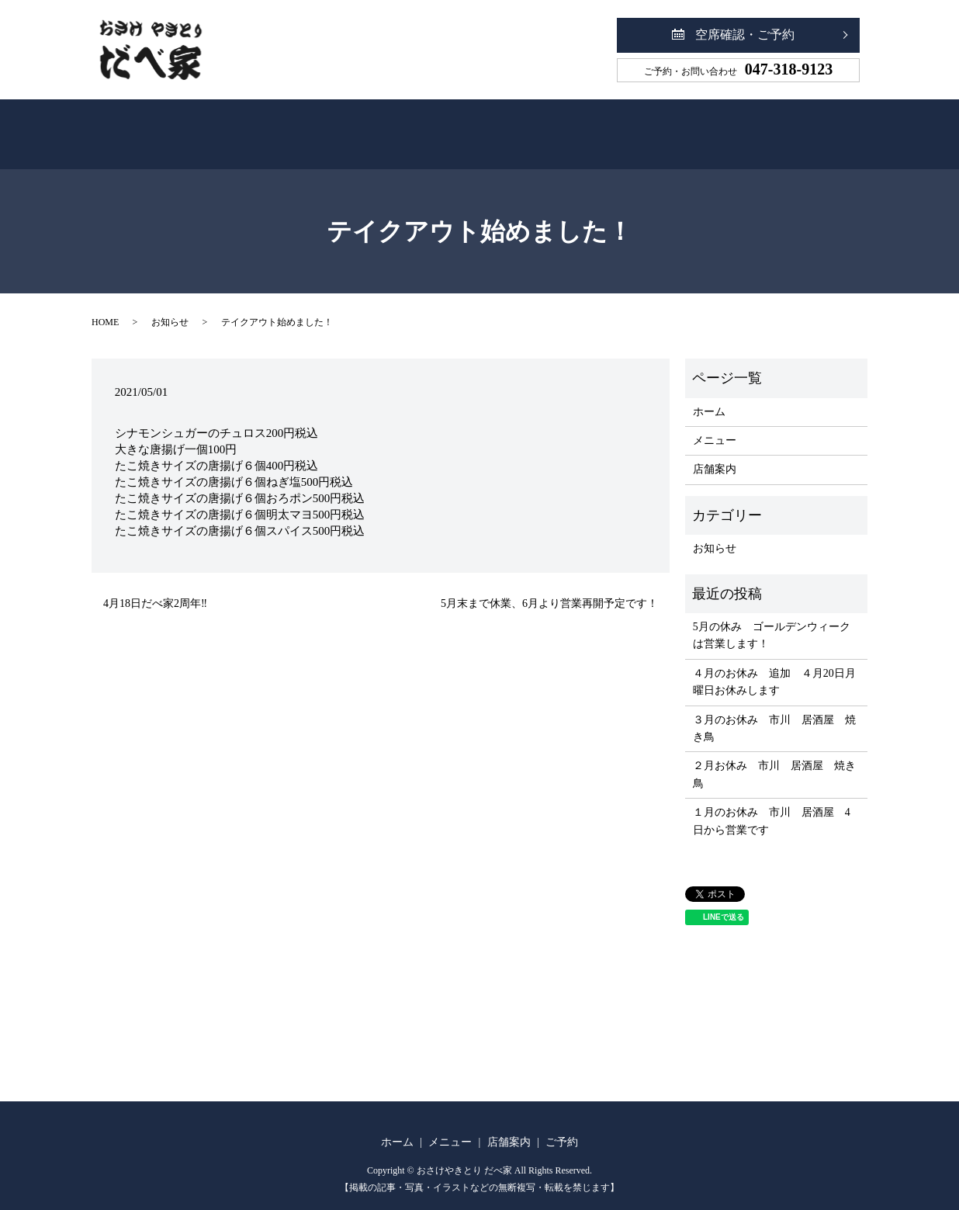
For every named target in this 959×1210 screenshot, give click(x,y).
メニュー (420, 127)
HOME (105, 305)
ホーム (313, 127)
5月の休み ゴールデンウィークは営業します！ (771, 618)
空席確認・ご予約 (745, 34)
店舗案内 (534, 127)
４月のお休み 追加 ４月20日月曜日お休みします (774, 664)
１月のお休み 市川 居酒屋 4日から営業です (771, 803)
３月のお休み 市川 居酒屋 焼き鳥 (774, 711)
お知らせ (170, 305)
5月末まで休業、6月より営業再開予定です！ (549, 586)
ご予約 (644, 127)
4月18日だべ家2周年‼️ (155, 586)
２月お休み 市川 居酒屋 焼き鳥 (774, 757)
